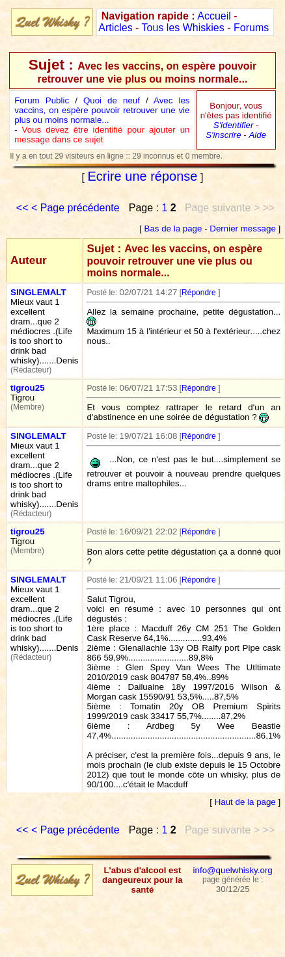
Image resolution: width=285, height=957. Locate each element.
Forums (251, 27)
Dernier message (242, 228)
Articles (115, 27)
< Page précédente (75, 207)
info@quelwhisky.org (233, 870)
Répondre (199, 292)
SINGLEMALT (38, 292)
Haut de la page (245, 802)
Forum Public (41, 100)
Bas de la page (173, 228)
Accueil (214, 15)
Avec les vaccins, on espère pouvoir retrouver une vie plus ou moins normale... (101, 110)
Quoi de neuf (111, 100)
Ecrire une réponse (143, 176)
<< (22, 207)
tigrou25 (27, 388)
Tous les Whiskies (183, 27)
